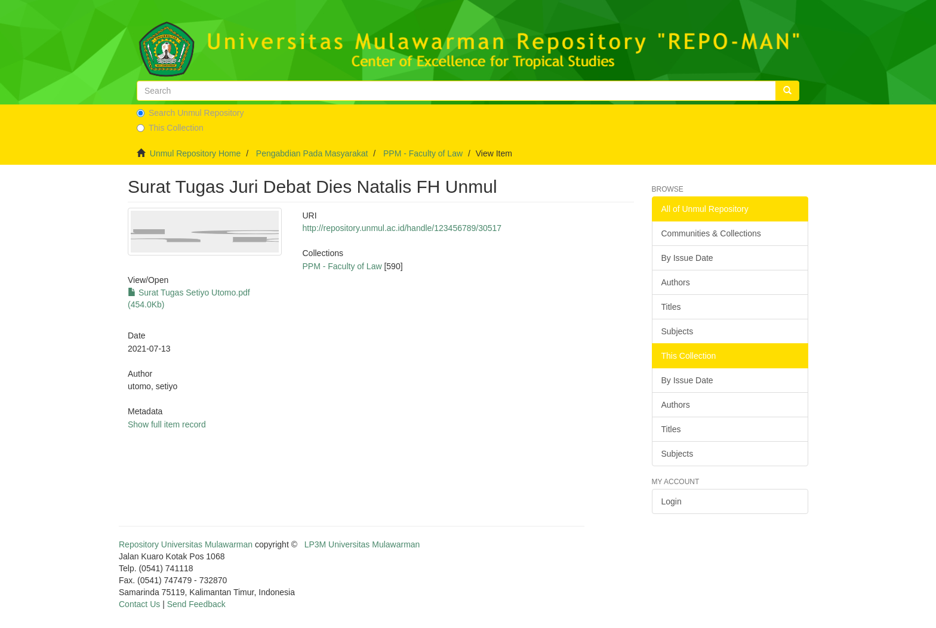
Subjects (677, 331)
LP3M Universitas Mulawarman (362, 544)
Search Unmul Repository (190, 113)
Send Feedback (196, 604)
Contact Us (139, 604)
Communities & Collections (711, 233)
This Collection (170, 128)
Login (671, 501)
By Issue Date (687, 258)
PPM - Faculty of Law (423, 153)
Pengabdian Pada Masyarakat (312, 153)
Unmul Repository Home (195, 153)
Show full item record (167, 424)
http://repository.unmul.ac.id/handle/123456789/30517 (401, 228)
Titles (671, 307)
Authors (675, 282)
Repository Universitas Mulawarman (186, 544)
